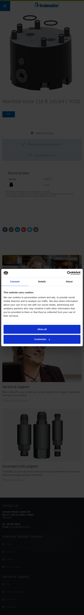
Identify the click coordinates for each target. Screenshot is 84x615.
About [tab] (69, 281)
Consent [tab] (15, 281)
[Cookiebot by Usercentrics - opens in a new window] (67, 273)
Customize (42, 339)
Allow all (42, 329)
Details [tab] (42, 281)
